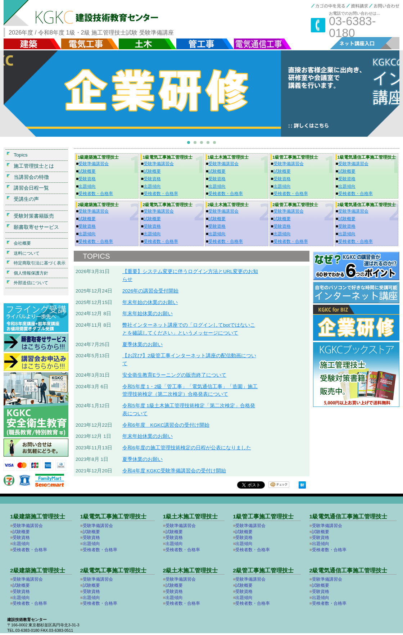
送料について (27, 253)
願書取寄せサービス (36, 227)
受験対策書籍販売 (34, 216)
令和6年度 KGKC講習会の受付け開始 (165, 425)
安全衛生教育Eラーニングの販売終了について (174, 375)
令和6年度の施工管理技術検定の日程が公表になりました (186, 447)
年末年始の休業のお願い (150, 302)
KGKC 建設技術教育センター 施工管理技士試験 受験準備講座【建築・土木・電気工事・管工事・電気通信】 (89, 13)
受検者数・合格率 (95, 193)
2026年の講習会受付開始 (150, 291)
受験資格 (87, 178)
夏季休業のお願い (142, 344)
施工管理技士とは (34, 166)
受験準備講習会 (93, 163)
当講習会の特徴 (31, 177)
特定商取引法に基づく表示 (39, 263)
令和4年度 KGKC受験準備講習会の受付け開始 (174, 470)
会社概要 (22, 243)
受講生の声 (26, 199)
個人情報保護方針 (31, 273)
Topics (21, 155)
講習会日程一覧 (31, 188)
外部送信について (31, 283)
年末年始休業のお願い (147, 313)
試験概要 (87, 171)
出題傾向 (87, 186)
